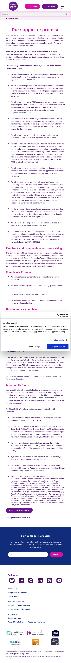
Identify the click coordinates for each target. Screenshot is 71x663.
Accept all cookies (57, 347)
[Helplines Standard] (15, 641)
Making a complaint (16, 602)
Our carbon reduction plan (19, 605)
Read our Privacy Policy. (19, 510)
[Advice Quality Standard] (35, 641)
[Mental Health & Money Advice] (15, 633)
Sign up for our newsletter (35, 536)
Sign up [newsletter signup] (56, 554)
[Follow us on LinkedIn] (40, 580)
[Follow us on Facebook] (21, 580)
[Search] (31, 14)
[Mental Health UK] (56, 633)
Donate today (50, 6)
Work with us (13, 614)
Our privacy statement (17, 593)
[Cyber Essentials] (56, 641)
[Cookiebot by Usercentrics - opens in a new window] (58, 315)
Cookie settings (35, 347)
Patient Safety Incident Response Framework (27, 622)
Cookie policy (13, 596)
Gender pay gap (14, 618)
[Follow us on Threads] (49, 580)
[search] (67, 14)
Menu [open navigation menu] (62, 6)
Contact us (12, 589)
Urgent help (32, 6)
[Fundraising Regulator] (35, 633)
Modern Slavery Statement (19, 609)
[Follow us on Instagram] (30, 580)
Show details (59, 340)
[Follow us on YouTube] (59, 580)
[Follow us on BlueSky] (11, 580)
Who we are (13, 19)
